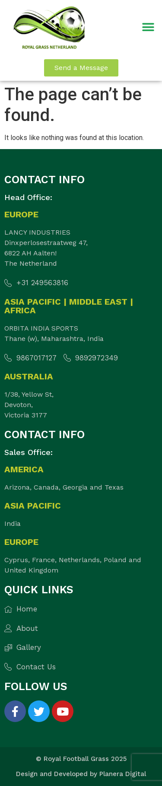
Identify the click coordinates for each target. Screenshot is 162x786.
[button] (148, 27)
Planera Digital (122, 774)
